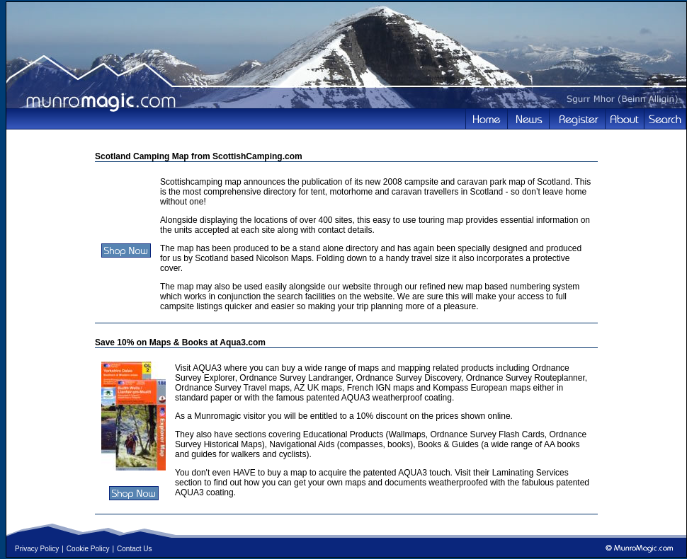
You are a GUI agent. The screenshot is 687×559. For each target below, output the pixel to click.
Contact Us (134, 549)
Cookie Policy (88, 549)
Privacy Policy (37, 549)
